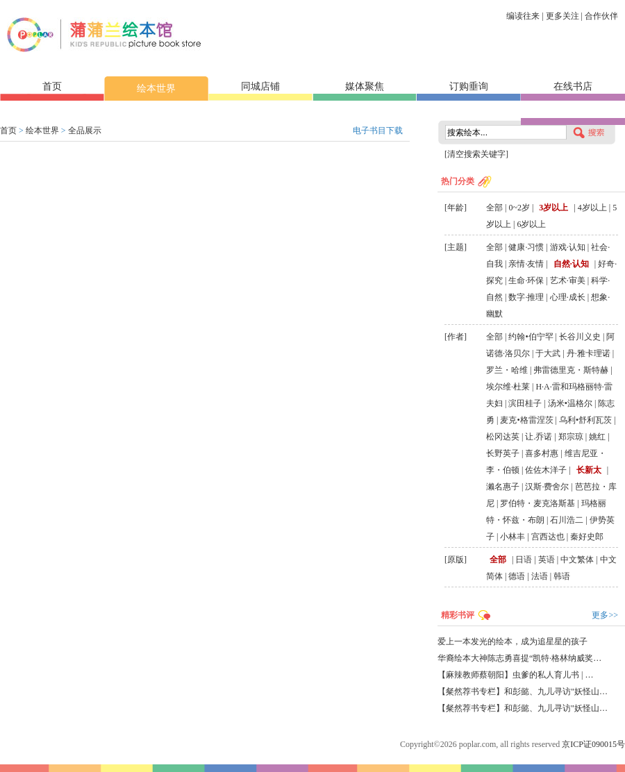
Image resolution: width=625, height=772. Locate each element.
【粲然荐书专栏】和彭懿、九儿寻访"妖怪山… (523, 691)
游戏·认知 (567, 247)
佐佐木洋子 (546, 470)
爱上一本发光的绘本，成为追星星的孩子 (513, 641)
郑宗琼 (570, 437)
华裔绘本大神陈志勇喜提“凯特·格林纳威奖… (519, 658)
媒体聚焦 (364, 86)
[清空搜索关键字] (476, 154)
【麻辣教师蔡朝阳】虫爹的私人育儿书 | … (515, 675)
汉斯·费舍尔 (547, 487)
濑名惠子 (502, 487)
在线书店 (572, 86)
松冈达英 (502, 437)
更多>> (605, 615)
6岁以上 (531, 224)
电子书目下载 (378, 130)
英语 (546, 559)
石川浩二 (566, 520)
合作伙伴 (601, 16)
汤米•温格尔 (570, 403)
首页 (52, 86)
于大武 (547, 353)
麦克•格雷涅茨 (526, 420)
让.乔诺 (538, 437)
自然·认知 (571, 264)
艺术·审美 (567, 280)
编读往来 (523, 16)
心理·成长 (567, 297)
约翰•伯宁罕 (530, 337)
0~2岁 (519, 207)
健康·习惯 (526, 247)
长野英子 (502, 453)
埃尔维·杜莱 (508, 387)
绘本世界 (156, 88)
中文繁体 (577, 559)
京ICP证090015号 (593, 744)
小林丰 (512, 537)
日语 (523, 559)
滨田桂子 (525, 403)
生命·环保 (526, 280)
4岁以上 (592, 207)
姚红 (597, 437)
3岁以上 (553, 207)
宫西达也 (548, 537)
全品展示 (84, 130)
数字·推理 (526, 297)
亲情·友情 (526, 264)
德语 (516, 576)
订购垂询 (468, 86)
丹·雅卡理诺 (588, 353)
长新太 (588, 470)
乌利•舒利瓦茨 (585, 420)
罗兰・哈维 (507, 370)
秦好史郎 (586, 537)
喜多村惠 (541, 453)
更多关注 (562, 16)
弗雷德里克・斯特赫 (570, 370)
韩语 (561, 576)
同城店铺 (260, 86)
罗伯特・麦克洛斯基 (537, 503)
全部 (494, 207)
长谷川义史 (580, 337)
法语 (539, 576)
